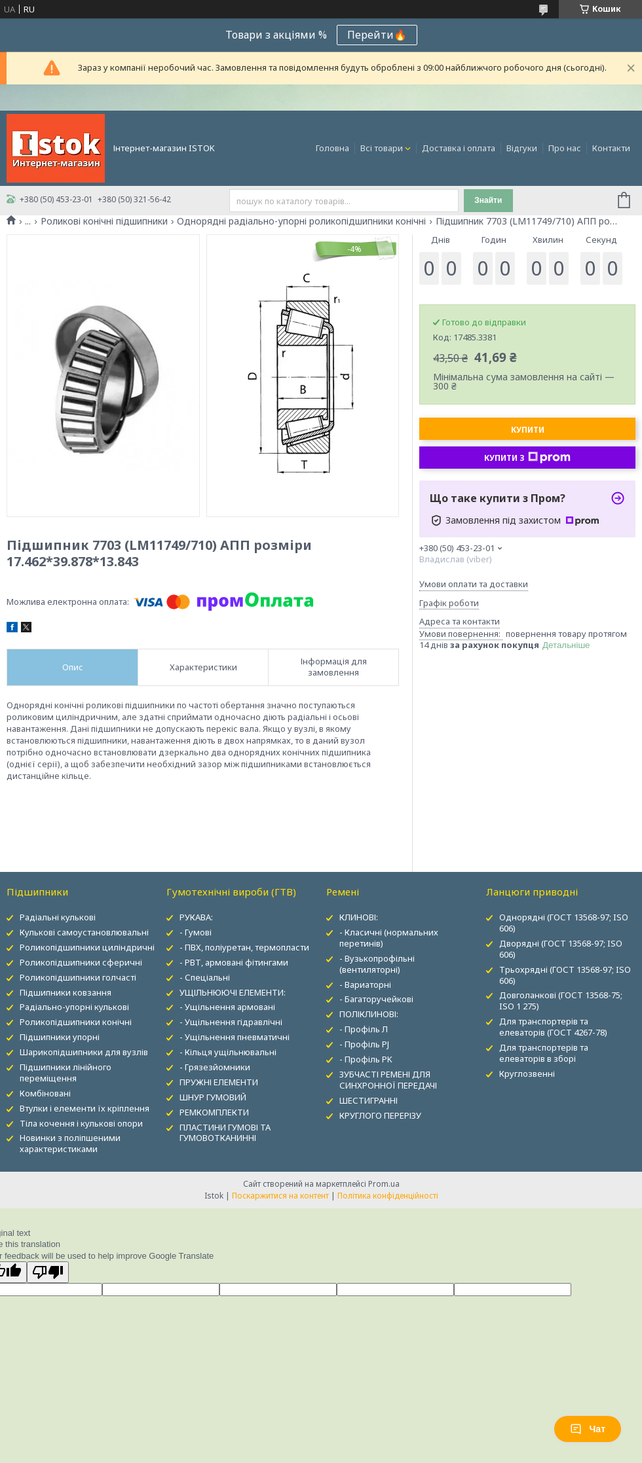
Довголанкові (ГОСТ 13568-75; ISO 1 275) (560, 1000)
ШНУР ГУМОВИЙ (212, 1097)
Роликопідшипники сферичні (81, 962)
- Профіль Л (363, 1029)
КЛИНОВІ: (358, 917)
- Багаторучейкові (376, 999)
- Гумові (195, 932)
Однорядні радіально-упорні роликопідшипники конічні (301, 221)
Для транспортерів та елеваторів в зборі (543, 1052)
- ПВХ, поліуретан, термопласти (244, 947)
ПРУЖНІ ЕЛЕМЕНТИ (218, 1082)
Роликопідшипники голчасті (78, 977)
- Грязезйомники (214, 1067)
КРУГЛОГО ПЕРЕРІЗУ (380, 1115)
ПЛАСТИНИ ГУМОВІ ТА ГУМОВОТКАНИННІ (225, 1132)
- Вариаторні (365, 984)
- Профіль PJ (364, 1044)
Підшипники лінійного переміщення (65, 1072)
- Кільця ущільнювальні (227, 1052)
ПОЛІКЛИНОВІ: (368, 1014)
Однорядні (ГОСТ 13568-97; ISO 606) (563, 922)
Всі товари (381, 148)
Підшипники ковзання (65, 992)
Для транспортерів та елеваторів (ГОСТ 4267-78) (553, 1026)
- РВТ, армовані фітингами (233, 962)
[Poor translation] (48, 1272)
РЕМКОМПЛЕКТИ (214, 1112)
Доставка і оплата (458, 148)
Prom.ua (384, 1183)
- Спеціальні (204, 977)
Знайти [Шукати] (488, 200)
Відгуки (521, 148)
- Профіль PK (365, 1059)
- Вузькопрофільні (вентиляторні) (377, 963)
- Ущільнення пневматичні (234, 1037)
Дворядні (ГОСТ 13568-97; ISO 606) (560, 948)
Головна (332, 148)
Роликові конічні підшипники (104, 221)
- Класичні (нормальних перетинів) (388, 937)
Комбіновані (45, 1093)
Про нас (564, 148)
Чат (587, 1429)
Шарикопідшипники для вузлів (84, 1052)
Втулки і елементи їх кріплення (84, 1108)
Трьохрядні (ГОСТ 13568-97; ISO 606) (565, 975)
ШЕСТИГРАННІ (368, 1100)
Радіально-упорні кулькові (74, 1007)
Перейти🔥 (377, 34)
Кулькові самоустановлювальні (84, 932)
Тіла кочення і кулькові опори (81, 1123)
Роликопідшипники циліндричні (87, 947)
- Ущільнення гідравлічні (230, 1022)
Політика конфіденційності (387, 1195)
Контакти (611, 148)
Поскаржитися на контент (280, 1195)
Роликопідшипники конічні (76, 1022)
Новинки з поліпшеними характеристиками (70, 1143)
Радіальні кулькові (58, 917)
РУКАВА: (196, 917)
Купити (527, 429)
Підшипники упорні (60, 1037)
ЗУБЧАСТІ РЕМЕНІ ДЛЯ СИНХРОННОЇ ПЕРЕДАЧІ (388, 1079)
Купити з (527, 457)
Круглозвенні (527, 1073)
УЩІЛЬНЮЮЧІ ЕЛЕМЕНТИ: (232, 992)
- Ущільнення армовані (227, 1007)
